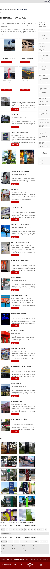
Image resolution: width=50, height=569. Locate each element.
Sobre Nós (32, 559)
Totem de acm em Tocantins (42, 133)
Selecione (3, 530)
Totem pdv (41, 163)
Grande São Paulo (35, 542)
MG (10, 530)
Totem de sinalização (43, 38)
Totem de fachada (15, 13)
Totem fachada (42, 32)
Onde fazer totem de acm (43, 83)
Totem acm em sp (42, 140)
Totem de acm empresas (44, 122)
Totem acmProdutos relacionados (43, 24)
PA (45, 530)
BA (31, 530)
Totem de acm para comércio (43, 126)
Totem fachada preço (43, 69)
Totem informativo (43, 41)
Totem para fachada (43, 66)
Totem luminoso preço (34, 13)
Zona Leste (28, 542)
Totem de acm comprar (43, 101)
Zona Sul (22, 542)
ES (13, 530)
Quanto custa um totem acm (44, 89)
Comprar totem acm (43, 75)
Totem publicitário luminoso (43, 72)
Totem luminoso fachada (42, 50)
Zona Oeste (17, 542)
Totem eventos (42, 160)
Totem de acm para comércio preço (43, 129)
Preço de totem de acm (43, 85)
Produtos (39, 559)
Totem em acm (42, 35)
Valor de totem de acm (43, 119)
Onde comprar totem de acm (44, 79)
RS (25, 530)
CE (34, 530)
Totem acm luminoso (43, 53)
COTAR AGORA (7, 61)
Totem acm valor (42, 98)
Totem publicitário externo (43, 114)
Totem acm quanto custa (24, 13)
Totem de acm (41, 43)
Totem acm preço (42, 92)
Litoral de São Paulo (43, 542)
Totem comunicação (43, 61)
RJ (7, 530)
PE (28, 530)
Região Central (4, 542)
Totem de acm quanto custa (43, 107)
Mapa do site (45, 559)
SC (22, 530)
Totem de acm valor (43, 110)
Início (27, 559)
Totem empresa (42, 46)
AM (42, 530)
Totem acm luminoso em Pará (44, 137)
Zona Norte (11, 542)
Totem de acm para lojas (44, 146)
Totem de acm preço (43, 104)
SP (16, 530)
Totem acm (41, 30)
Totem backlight (42, 58)
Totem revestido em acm (44, 117)
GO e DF (38, 530)
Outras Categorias (42, 153)
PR (19, 530)
